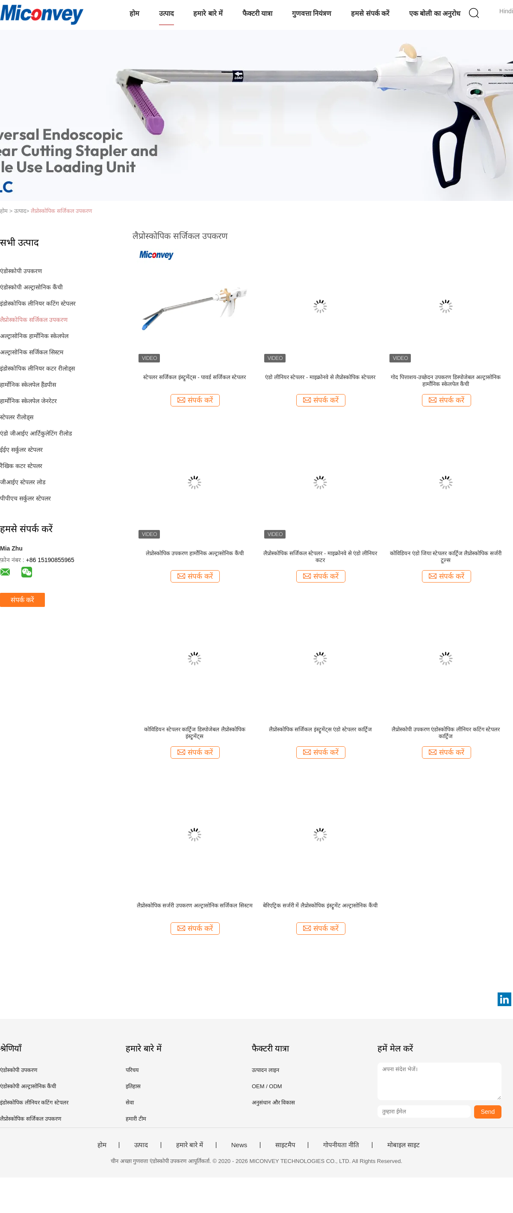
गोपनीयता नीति (341, 1145)
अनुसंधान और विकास (273, 1102)
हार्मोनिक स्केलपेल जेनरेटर (28, 400)
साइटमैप (285, 1145)
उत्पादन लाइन (265, 1070)
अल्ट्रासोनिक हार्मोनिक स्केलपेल (34, 336)
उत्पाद (166, 13)
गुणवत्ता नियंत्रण (311, 13)
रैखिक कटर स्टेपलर (21, 465)
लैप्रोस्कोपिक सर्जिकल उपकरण (61, 211)
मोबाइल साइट (403, 1145)
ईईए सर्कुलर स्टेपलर (21, 449)
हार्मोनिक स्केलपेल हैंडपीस (28, 384)
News (239, 1145)
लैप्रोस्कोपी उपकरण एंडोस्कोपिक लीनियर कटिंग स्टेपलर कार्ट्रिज (446, 732)
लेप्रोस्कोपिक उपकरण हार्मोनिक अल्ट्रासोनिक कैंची (195, 553)
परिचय (132, 1070)
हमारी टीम (136, 1119)
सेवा (130, 1102)
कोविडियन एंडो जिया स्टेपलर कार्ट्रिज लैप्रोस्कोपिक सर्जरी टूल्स (445, 556)
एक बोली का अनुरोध (434, 13)
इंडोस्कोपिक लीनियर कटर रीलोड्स (37, 368)
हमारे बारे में (208, 13)
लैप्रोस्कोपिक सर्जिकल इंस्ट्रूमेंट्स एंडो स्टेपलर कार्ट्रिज (320, 729)
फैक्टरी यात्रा (257, 13)
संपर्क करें (22, 600)
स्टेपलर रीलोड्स (16, 417)
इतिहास (133, 1086)
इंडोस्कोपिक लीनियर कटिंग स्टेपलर (38, 303)
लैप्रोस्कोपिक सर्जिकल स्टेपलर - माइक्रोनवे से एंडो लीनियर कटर (320, 556)
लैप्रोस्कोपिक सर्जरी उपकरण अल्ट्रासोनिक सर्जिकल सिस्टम (195, 905)
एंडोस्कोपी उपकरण (21, 271)
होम (134, 13)
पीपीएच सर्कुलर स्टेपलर (25, 498)
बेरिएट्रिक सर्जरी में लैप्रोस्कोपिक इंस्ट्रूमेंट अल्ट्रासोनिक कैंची (320, 905)
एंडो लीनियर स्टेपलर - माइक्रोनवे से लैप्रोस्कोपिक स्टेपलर (320, 377)
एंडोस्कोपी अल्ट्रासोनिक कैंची (31, 287)
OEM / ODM (267, 1086)
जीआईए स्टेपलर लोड (22, 482)
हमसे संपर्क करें (370, 13)
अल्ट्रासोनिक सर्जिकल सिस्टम (31, 352)
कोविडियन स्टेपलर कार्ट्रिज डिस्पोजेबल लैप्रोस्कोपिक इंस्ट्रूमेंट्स (194, 732)
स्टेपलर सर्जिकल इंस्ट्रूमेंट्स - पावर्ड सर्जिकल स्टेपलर (194, 377)
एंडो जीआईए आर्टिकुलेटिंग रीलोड (36, 433)
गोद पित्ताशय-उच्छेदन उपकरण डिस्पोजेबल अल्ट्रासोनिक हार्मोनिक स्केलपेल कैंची (446, 380)
